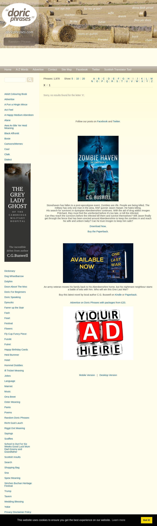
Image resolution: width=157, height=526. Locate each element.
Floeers (8, 328)
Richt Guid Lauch (13, 423)
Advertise (38, 69)
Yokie (7, 507)
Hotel (7, 360)
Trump (7, 491)
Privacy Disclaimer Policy (17, 512)
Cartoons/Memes (13, 144)
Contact (52, 69)
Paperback (131, 294)
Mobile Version (87, 375)
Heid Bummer (11, 355)
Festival (8, 323)
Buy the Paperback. (98, 231)
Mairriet (8, 386)
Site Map (66, 69)
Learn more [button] (118, 520)
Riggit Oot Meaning (14, 428)
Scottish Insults (12, 457)
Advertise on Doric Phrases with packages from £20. (98, 302)
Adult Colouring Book (15, 94)
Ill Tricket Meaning (14, 370)
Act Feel (8, 109)
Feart (7, 318)
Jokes (7, 375)
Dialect (8, 159)
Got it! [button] (146, 520)
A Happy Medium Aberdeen (19, 115)
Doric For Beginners (15, 292)
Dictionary (9, 271)
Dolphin (8, 281)
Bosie (7, 138)
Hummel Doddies (13, 365)
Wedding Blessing (14, 501)
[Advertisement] (78, 57)
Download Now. (98, 226)
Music (7, 391)
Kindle (118, 294)
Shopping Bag (11, 467)
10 (77, 78)
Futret (7, 344)
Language (9, 381)
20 (83, 78)
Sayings (8, 433)
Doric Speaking (12, 297)
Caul (6, 149)
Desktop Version (108, 375)
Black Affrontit (11, 133)
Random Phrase (19, 41)
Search (8, 462)
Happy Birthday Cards (16, 349)
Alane (7, 120)
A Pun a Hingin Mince (15, 104)
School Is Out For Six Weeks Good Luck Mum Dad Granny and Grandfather (17, 448)
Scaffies (8, 438)
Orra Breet (10, 396)
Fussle (7, 339)
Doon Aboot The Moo (15, 286)
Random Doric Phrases (16, 417)
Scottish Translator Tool (117, 69)
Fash (7, 313)
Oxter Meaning (12, 402)
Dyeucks (9, 302)
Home (7, 69)
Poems (8, 412)
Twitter (96, 69)
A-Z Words (22, 69)
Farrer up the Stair (14, 307)
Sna (6, 472)
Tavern (8, 496)
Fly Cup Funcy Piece (15, 334)
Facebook (82, 69)
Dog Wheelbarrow (14, 276)
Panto (7, 407)
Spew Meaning (12, 478)
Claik (7, 154)
